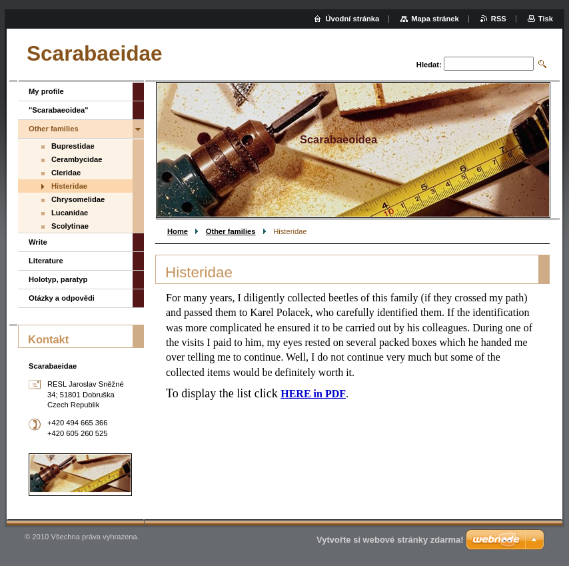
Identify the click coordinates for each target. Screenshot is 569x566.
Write (38, 242)
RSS (498, 19)
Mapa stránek (435, 19)
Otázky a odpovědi (62, 298)
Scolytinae (70, 226)
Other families (231, 231)
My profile (46, 91)
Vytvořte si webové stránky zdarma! (390, 540)
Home (177, 231)
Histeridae (69, 186)
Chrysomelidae (78, 199)
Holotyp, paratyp (58, 279)
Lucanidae (69, 213)
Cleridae (66, 173)
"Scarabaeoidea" (59, 110)
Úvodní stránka (352, 19)
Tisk (545, 19)
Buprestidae (73, 146)
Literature (46, 261)
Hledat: (429, 65)
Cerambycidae (77, 159)
